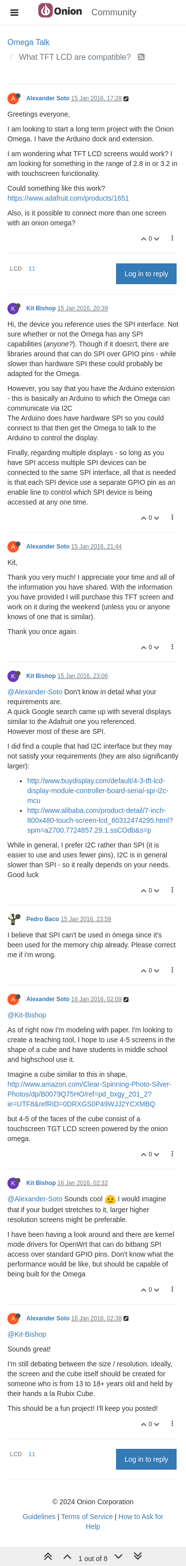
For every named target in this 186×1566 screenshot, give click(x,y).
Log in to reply (146, 274)
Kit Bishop (41, 308)
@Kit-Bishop (26, 1015)
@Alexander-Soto (34, 692)
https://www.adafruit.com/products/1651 (68, 198)
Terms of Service (87, 1517)
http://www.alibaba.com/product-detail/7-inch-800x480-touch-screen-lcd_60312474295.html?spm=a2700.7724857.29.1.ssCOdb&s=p (100, 820)
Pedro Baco (42, 919)
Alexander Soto (47, 98)
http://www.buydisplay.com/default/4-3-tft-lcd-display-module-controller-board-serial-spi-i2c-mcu (98, 790)
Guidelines (39, 1517)
